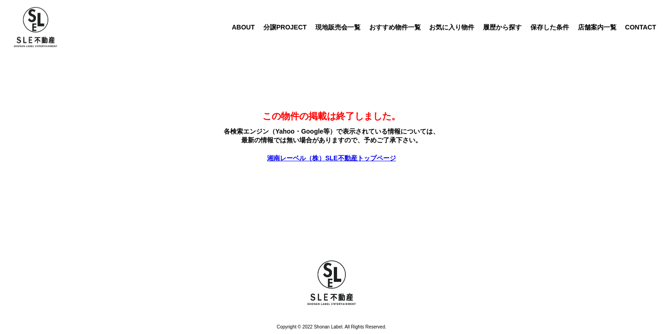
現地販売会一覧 (338, 27)
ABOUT (243, 27)
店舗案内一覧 (597, 27)
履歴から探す (502, 27)
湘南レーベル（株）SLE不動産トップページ (331, 158)
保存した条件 (549, 27)
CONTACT (640, 27)
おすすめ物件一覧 (395, 27)
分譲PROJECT (285, 27)
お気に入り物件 (451, 27)
